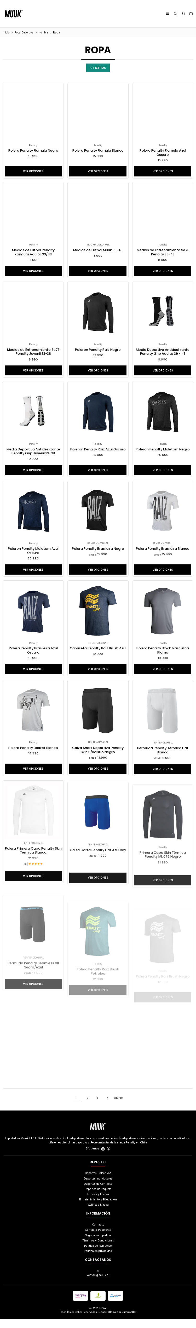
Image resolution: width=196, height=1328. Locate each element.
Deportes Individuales (98, 1187)
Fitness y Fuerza (98, 1203)
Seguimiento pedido (98, 1244)
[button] (98, 68)
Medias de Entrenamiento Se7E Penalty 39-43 (163, 253)
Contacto (98, 1233)
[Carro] (191, 14)
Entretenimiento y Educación (98, 1208)
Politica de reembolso (98, 1255)
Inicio (6, 32)
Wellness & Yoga (98, 1214)
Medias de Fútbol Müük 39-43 (98, 251)
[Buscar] (175, 14)
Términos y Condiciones (98, 1249)
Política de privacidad (98, 1260)
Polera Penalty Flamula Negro (33, 150)
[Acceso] (183, 14)
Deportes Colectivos (98, 1182)
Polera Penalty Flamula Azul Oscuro (163, 153)
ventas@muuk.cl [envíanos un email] (98, 1282)
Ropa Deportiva (23, 32)
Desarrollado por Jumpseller (117, 1321)
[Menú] (168, 14)
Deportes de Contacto (98, 1193)
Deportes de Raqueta (98, 1198)
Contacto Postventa (98, 1239)
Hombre (43, 32)
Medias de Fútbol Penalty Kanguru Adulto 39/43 (33, 253)
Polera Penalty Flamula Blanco (98, 150)
